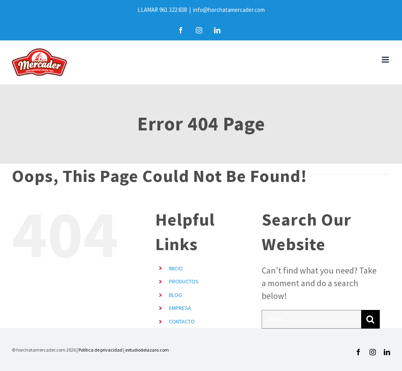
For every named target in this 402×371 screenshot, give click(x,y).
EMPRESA (180, 308)
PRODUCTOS (184, 281)
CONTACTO (182, 321)
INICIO (176, 268)
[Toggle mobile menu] (386, 59)
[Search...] (311, 319)
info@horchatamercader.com (229, 9)
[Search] (370, 319)
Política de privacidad (100, 350)
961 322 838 (173, 9)
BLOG (175, 294)
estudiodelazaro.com (147, 350)
